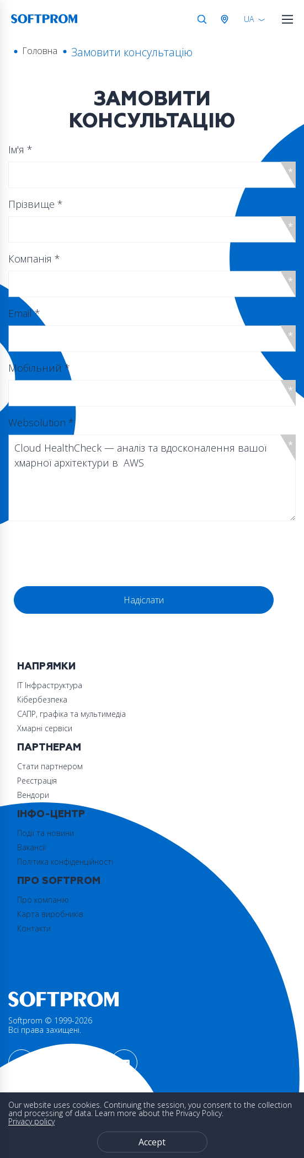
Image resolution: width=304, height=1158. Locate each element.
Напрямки (46, 666)
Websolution (41, 422)
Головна (39, 51)
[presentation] (98, 551)
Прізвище (35, 204)
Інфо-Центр (51, 814)
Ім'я (20, 149)
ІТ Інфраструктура (49, 685)
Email (24, 313)
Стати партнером (50, 766)
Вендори (33, 795)
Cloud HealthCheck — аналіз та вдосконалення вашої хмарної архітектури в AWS (152, 478)
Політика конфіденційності (65, 861)
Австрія (227, 19)
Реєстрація (37, 780)
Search (202, 19)
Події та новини (45, 833)
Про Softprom (58, 881)
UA (249, 19)
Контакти (34, 928)
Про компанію (43, 899)
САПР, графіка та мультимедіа (71, 714)
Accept (152, 1142)
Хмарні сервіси (44, 728)
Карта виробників (50, 914)
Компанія (34, 258)
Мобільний (39, 367)
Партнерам (49, 747)
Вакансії (31, 847)
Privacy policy (31, 1121)
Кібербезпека (42, 699)
